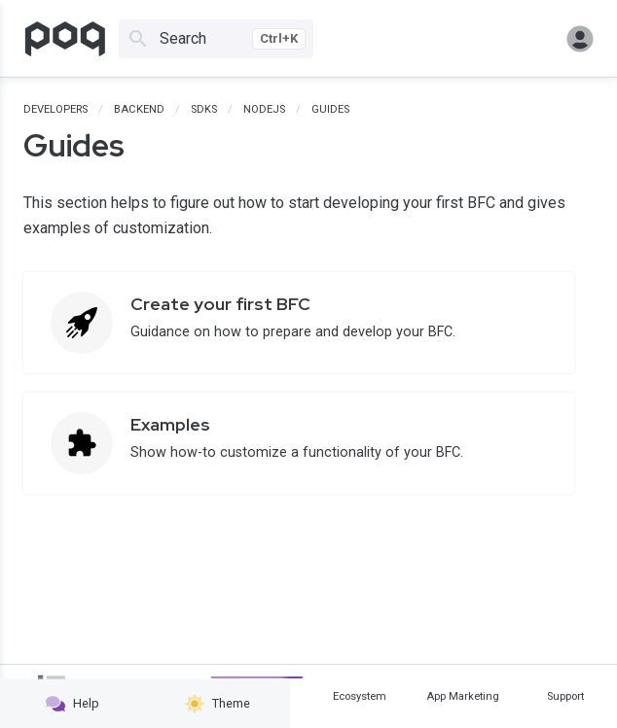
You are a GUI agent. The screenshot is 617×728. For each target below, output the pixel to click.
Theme (217, 703)
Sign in (580, 38)
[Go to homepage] (65, 38)
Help (72, 703)
